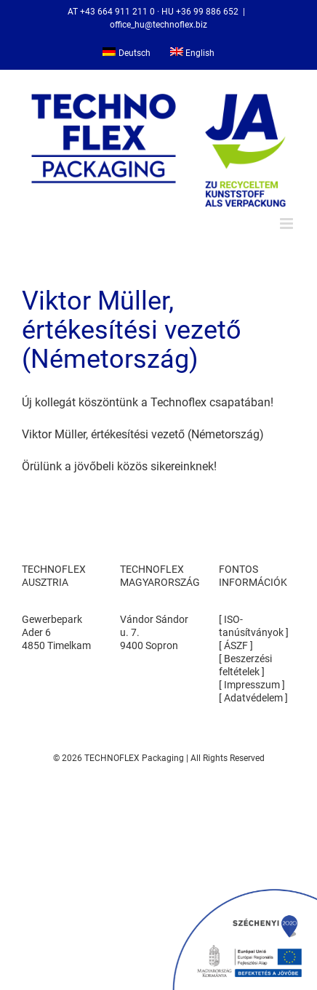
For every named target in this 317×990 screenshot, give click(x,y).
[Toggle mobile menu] (287, 223)
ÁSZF (236, 645)
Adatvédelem (254, 698)
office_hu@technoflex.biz (158, 25)
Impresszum (252, 685)
